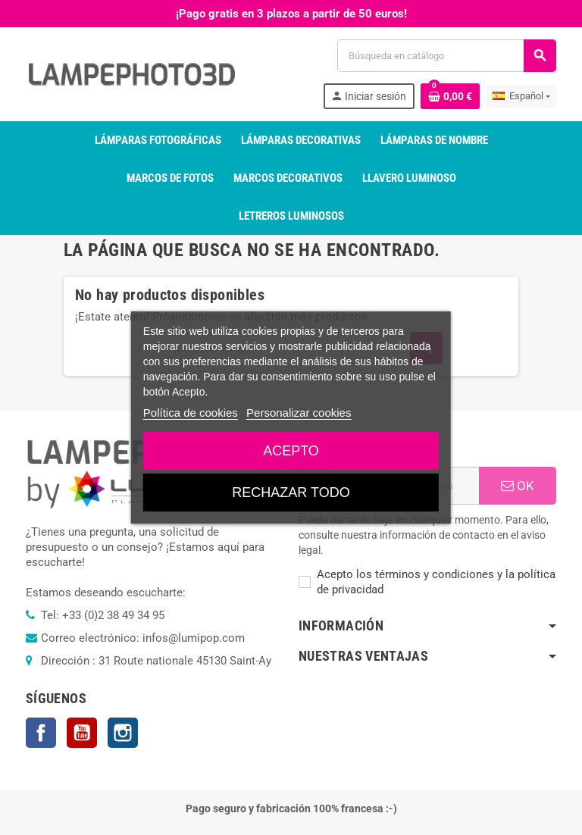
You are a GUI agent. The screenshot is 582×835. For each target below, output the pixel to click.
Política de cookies (190, 412)
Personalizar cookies (298, 412)
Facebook (41, 733)
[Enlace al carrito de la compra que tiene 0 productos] (450, 96)
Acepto (291, 450)
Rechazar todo (290, 492)
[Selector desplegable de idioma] (521, 96)
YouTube (82, 733)
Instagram (123, 733)
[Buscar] (446, 55)
